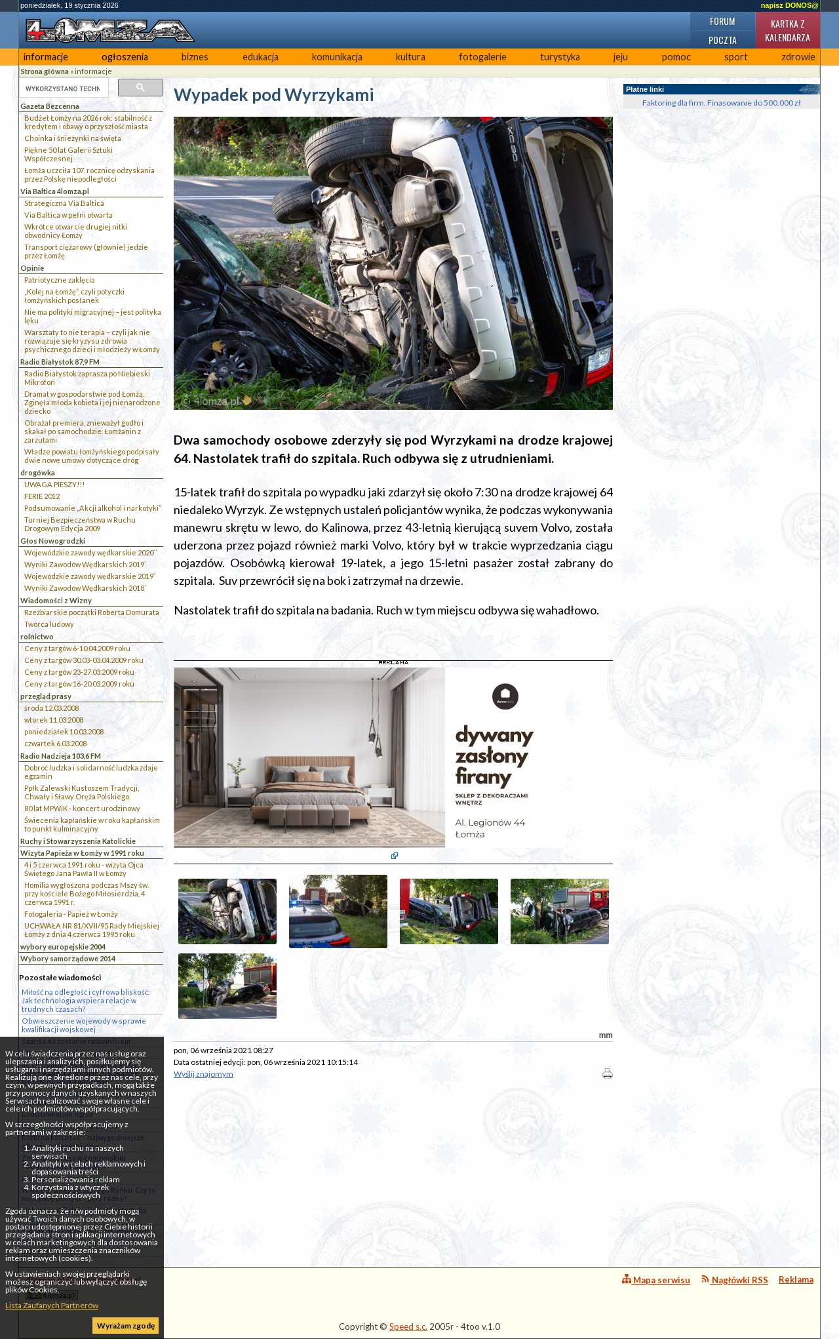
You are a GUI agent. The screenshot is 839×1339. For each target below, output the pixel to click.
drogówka (37, 472)
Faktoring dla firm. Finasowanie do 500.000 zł (721, 103)
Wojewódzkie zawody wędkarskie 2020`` (90, 552)
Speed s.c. (408, 1326)
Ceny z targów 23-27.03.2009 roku (79, 672)
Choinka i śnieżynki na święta (72, 138)
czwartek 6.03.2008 (55, 743)
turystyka (560, 56)
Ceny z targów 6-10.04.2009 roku (77, 648)
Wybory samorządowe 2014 (67, 958)
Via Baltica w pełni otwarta (68, 214)
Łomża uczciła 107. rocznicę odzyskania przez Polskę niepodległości (89, 174)
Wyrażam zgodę (126, 1325)
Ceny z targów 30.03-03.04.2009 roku (84, 660)
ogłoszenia (125, 56)
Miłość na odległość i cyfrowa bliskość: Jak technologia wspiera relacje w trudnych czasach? (86, 1000)
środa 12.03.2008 (51, 708)
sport (736, 56)
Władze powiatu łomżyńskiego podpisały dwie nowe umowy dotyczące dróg (91, 455)
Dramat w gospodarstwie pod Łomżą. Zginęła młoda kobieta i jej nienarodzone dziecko (92, 402)
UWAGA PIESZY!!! (54, 484)
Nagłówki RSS (734, 1279)
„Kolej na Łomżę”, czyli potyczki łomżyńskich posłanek (74, 295)
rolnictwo (37, 636)
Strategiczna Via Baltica (64, 203)
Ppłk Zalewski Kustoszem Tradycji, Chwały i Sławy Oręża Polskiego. (81, 792)
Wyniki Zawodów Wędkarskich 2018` (85, 588)
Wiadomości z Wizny (56, 600)
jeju (621, 56)
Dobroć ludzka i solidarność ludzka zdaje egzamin (91, 771)
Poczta (723, 40)
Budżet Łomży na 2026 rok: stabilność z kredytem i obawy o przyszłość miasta (88, 121)
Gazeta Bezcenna (49, 106)
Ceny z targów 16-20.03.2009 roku (79, 683)
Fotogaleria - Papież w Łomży (71, 913)
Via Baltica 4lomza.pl (54, 191)
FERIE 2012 (42, 496)
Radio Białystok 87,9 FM (60, 361)
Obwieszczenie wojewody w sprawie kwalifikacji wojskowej (84, 1024)
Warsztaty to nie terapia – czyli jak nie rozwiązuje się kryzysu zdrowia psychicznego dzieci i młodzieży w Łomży (92, 340)
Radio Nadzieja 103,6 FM (60, 755)
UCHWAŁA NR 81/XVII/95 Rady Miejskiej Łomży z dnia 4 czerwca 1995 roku (91, 929)
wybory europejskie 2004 (63, 946)
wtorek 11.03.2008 (53, 719)
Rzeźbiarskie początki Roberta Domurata (91, 612)
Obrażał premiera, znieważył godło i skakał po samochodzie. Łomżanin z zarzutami (84, 431)
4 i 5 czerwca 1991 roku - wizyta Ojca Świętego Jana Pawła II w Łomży (84, 868)
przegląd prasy (45, 696)
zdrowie (798, 56)
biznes (195, 56)
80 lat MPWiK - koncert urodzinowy (82, 808)
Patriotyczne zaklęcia (59, 279)
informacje (46, 56)
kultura (410, 56)
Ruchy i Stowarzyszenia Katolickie (78, 841)
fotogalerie (483, 56)
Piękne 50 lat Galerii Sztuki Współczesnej (68, 154)
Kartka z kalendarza (787, 30)
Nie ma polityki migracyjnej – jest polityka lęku (92, 316)
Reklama (796, 1279)
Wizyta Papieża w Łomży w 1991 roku (82, 853)
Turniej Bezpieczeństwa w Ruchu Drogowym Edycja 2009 (80, 523)
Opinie (32, 268)
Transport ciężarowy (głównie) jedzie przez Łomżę (86, 251)
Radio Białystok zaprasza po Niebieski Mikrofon (87, 377)
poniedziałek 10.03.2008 (64, 731)
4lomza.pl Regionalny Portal (83, 1287)
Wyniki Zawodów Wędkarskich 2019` (85, 564)
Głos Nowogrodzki (52, 540)
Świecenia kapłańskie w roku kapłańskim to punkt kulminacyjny (92, 824)
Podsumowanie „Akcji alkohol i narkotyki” (92, 508)
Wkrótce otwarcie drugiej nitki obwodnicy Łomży (75, 230)
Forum (722, 21)
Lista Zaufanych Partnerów (51, 1305)
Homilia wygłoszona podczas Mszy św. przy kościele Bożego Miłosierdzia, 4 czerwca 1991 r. (86, 893)
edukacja (261, 56)
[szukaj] (63, 88)
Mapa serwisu (656, 1279)
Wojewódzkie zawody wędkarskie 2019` (89, 576)
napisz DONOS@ (790, 5)
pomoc (676, 56)
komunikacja (337, 56)
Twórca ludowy (49, 624)
